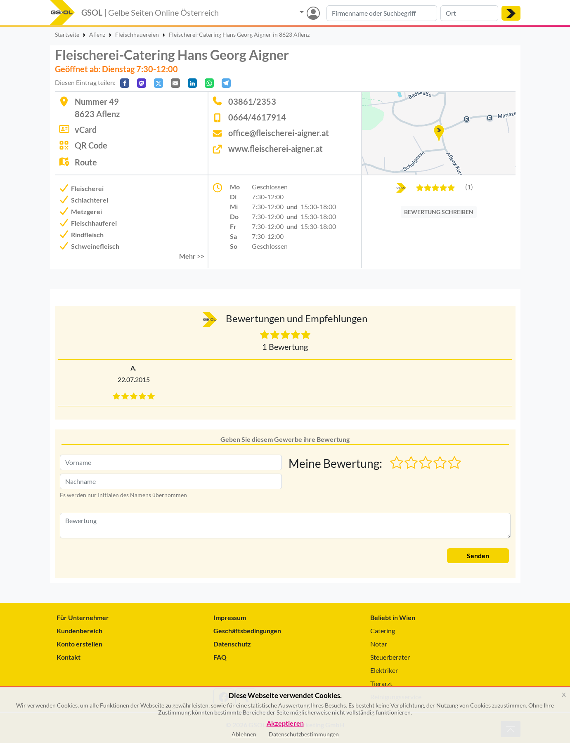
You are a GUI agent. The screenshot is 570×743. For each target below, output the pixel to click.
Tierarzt (381, 683)
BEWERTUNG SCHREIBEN (438, 211)
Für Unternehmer (83, 617)
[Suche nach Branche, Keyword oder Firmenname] (381, 13)
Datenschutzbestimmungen (304, 734)
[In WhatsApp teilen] (209, 83)
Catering (382, 630)
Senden (478, 555)
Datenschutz (232, 644)
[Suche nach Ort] (469, 13)
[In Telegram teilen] (226, 83)
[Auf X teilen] (158, 83)
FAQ (220, 657)
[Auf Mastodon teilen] (141, 83)
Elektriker (384, 670)
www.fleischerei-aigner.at (275, 148)
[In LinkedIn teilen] (192, 83)
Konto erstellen (79, 644)
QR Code (91, 145)
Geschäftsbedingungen (247, 630)
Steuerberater (390, 657)
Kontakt (68, 657)
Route (86, 162)
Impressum (229, 617)
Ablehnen (244, 734)
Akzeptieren (285, 723)
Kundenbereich (79, 630)
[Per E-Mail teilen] (175, 83)
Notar (378, 644)
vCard (86, 129)
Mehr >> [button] (191, 256)
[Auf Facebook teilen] (124, 83)
